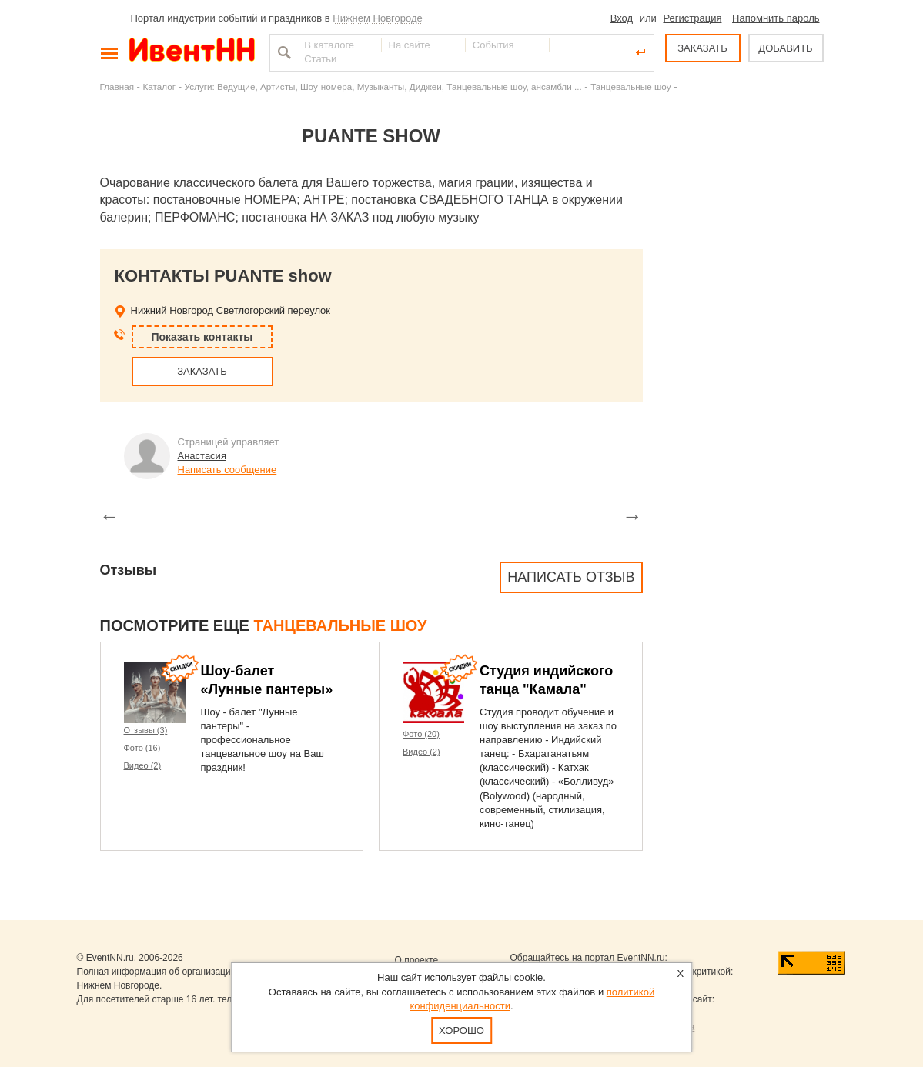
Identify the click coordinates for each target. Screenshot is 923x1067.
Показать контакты (202, 337)
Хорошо (461, 1030)
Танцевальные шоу (630, 87)
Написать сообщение (227, 469)
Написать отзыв (570, 577)
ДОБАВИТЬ (785, 48)
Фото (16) (142, 747)
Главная (117, 87)
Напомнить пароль (775, 18)
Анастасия (202, 456)
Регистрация (692, 18)
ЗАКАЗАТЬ (702, 48)
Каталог (159, 87)
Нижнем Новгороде (378, 18)
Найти (282, 52)
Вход (621, 18)
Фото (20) (421, 734)
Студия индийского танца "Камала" (546, 680)
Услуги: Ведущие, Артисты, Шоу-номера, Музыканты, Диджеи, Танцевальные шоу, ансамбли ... (383, 87)
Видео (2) (143, 765)
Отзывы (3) (146, 730)
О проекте (417, 960)
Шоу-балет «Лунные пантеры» (267, 680)
